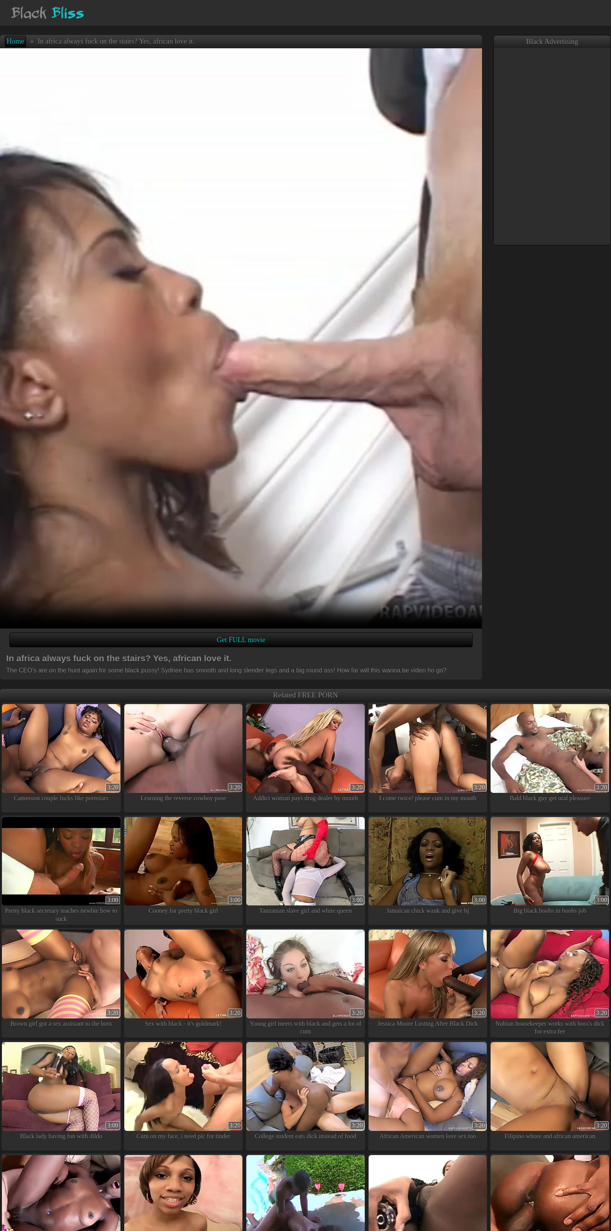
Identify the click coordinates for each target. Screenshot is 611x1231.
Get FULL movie (241, 640)
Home (15, 41)
